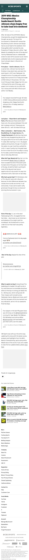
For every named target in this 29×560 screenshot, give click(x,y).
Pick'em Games (5, 432)
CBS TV (3, 463)
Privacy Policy (5, 472)
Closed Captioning (6, 480)
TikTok (3, 502)
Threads (3, 512)
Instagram (4, 504)
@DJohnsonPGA (8, 319)
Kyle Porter (5, 29)
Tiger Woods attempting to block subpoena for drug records (16, 394)
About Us (3, 452)
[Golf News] (8, 11)
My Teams (4, 527)
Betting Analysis (5, 440)
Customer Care (5, 492)
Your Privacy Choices (7, 478)
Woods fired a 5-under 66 (17, 160)
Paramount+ (4, 460)
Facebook (4, 507)
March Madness (5, 443)
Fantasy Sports (5, 435)
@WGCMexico (7, 106)
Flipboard (3, 515)
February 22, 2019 (19, 269)
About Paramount (6, 458)
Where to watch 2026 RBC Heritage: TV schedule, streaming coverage (17, 420)
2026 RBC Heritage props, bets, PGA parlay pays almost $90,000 (17, 401)
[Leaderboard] (16, 11)
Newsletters (4, 524)
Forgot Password (6, 530)
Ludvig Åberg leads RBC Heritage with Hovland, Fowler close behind (16, 388)
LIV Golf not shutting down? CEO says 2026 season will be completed (17, 407)
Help (2, 490)
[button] (23, 11)
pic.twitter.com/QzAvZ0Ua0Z (12, 243)
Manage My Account (6, 522)
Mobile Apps (4, 446)
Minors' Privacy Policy (7, 475)
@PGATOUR (19, 313)
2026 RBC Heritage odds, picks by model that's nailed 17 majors (16, 413)
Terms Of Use (5, 470)
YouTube (3, 499)
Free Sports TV (5, 438)
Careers (3, 455)
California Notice (6, 483)
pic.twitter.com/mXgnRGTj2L (12, 266)
